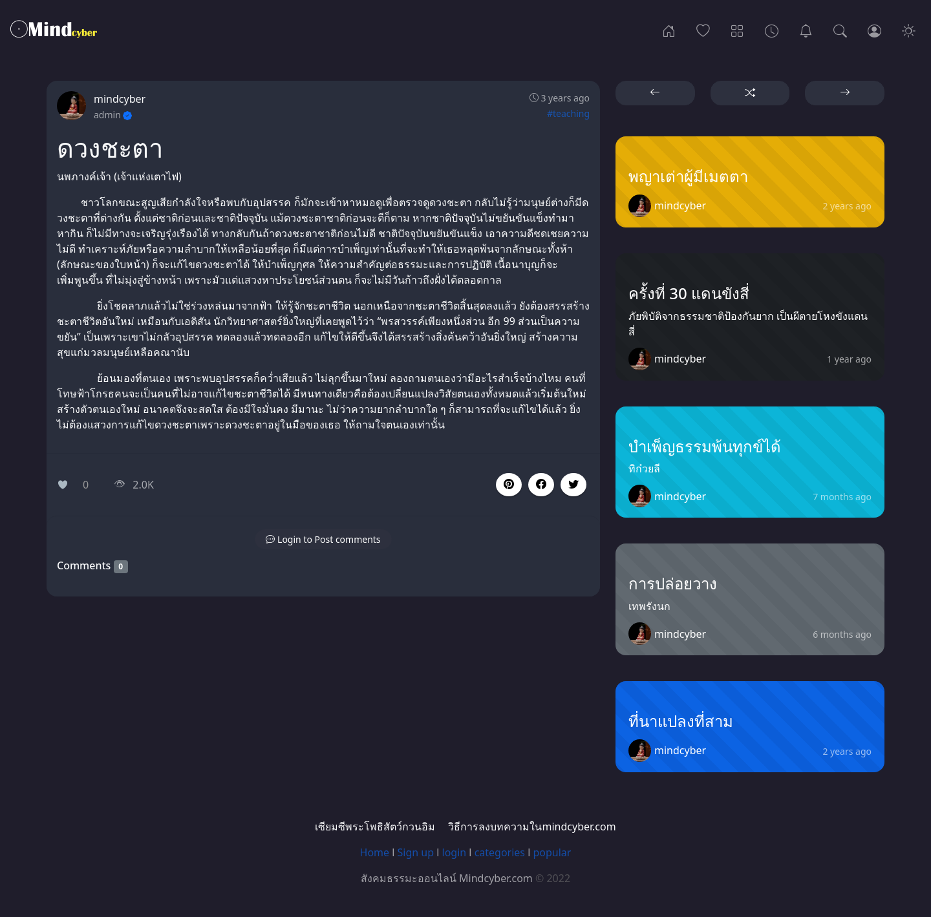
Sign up (416, 852)
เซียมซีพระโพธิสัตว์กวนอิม (375, 826)
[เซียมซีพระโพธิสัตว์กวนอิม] (806, 30)
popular (552, 852)
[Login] (874, 30)
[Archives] (772, 30)
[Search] (840, 30)
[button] (541, 484)
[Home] (669, 30)
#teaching (568, 113)
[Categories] (737, 30)
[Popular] (703, 30)
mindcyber (119, 99)
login (454, 852)
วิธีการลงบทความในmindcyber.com (531, 826)
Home (375, 852)
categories (500, 852)
